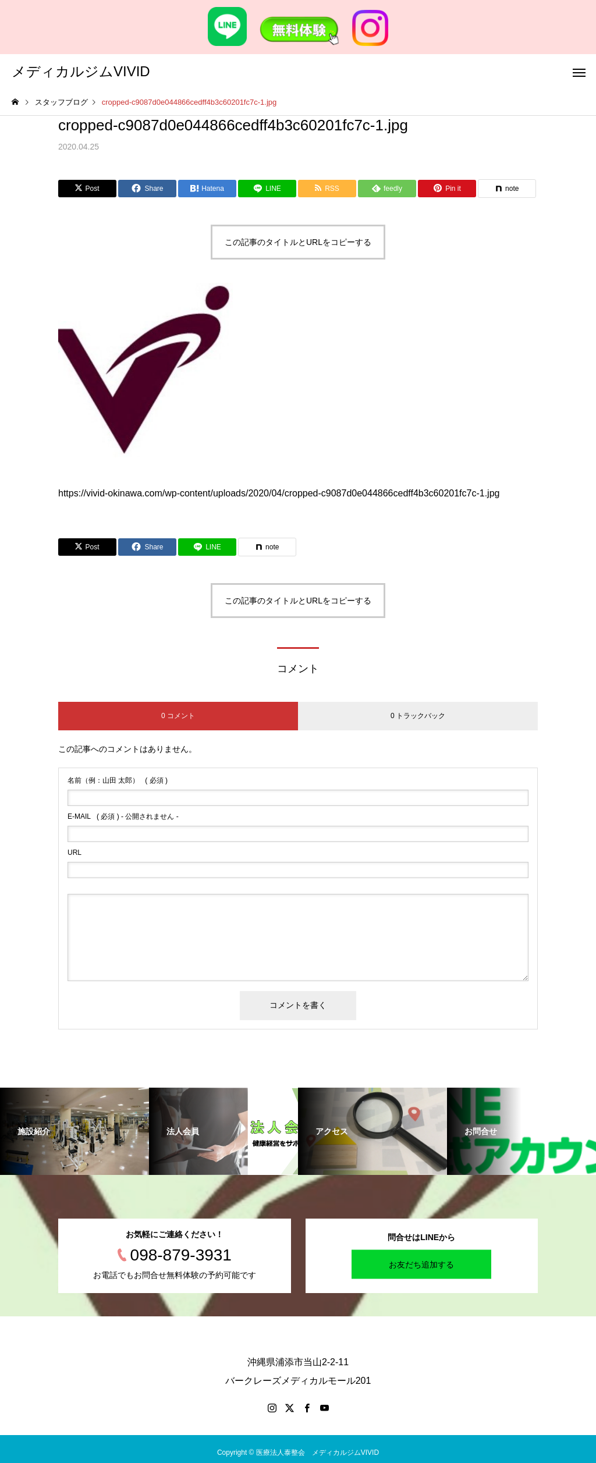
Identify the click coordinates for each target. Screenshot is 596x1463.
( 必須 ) (118, 780)
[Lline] (267, 188)
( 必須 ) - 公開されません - (123, 816)
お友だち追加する (421, 1264)
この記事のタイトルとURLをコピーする (298, 242)
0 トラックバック (418, 716)
